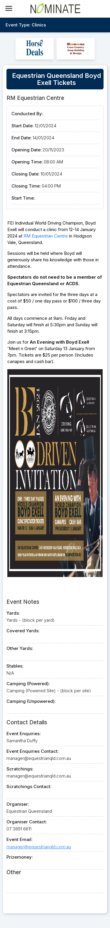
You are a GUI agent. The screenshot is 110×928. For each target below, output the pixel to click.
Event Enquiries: (23, 733)
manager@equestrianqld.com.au (38, 847)
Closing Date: (25, 174)
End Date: (21, 138)
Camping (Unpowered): (31, 701)
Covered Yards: (23, 630)
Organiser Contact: (26, 822)
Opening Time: (27, 162)
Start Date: (22, 125)
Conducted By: (27, 113)
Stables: (14, 666)
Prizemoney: (19, 857)
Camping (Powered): (28, 683)
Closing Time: (26, 186)
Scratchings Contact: (28, 786)
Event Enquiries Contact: (32, 751)
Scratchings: (19, 769)
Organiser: (17, 804)
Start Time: (23, 198)
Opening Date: (26, 150)
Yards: (13, 613)
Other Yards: (19, 648)
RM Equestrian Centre (45, 236)
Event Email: (19, 839)
